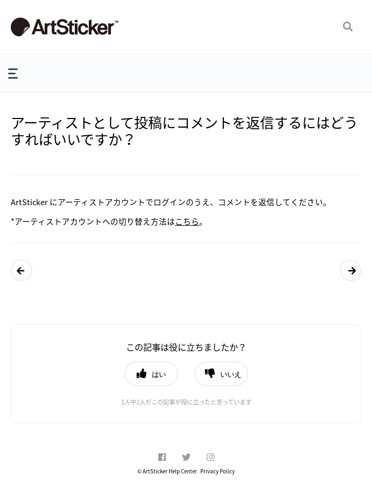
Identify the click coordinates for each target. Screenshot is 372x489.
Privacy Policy (217, 471)
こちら (187, 221)
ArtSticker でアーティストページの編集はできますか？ (350, 270)
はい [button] (159, 374)
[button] (348, 27)
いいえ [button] (230, 374)
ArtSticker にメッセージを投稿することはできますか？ (22, 270)
